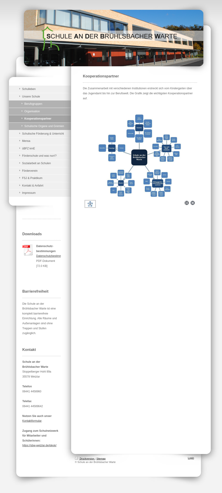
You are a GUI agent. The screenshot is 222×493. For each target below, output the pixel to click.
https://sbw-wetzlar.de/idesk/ (39, 445)
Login (191, 458)
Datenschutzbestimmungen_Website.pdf (60, 256)
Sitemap (100, 458)
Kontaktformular (32, 420)
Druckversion (85, 458)
